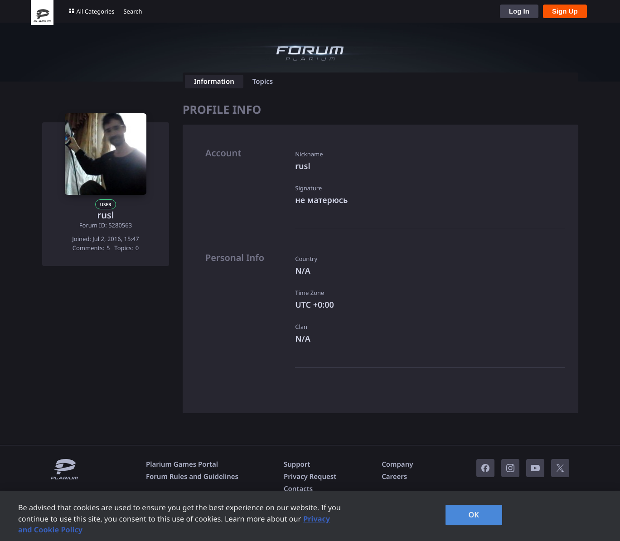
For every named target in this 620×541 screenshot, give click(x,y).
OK (473, 515)
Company (397, 464)
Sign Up (565, 11)
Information (214, 81)
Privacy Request (310, 476)
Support (297, 464)
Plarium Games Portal (182, 464)
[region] (310, 516)
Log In (519, 11)
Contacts (298, 488)
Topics (262, 81)
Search (132, 11)
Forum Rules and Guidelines (192, 476)
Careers (394, 476)
